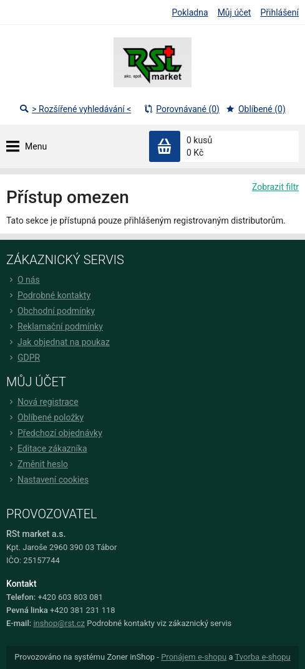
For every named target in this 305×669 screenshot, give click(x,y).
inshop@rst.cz (59, 623)
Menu (36, 146)
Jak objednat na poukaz (58, 342)
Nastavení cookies (47, 480)
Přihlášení (279, 12)
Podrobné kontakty (48, 295)
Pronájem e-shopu (193, 657)
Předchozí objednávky (54, 433)
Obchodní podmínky (50, 311)
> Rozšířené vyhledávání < (75, 109)
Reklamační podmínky (54, 326)
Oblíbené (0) (256, 109)
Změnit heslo (37, 464)
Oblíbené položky (45, 417)
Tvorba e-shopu (262, 657)
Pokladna (190, 12)
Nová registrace (42, 402)
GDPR (23, 358)
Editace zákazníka (46, 448)
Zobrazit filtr (275, 187)
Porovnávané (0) (181, 109)
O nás (23, 280)
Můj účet (234, 12)
